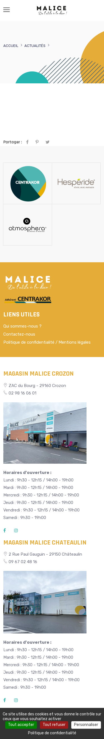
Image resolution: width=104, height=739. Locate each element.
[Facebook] (4, 530)
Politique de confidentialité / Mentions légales (47, 342)
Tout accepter (21, 724)
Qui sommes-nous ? (22, 326)
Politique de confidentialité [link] (52, 733)
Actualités (34, 46)
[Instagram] (16, 530)
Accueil (10, 46)
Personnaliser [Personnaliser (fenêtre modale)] (86, 724)
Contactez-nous (19, 334)
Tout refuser (54, 724)
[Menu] (6, 10)
